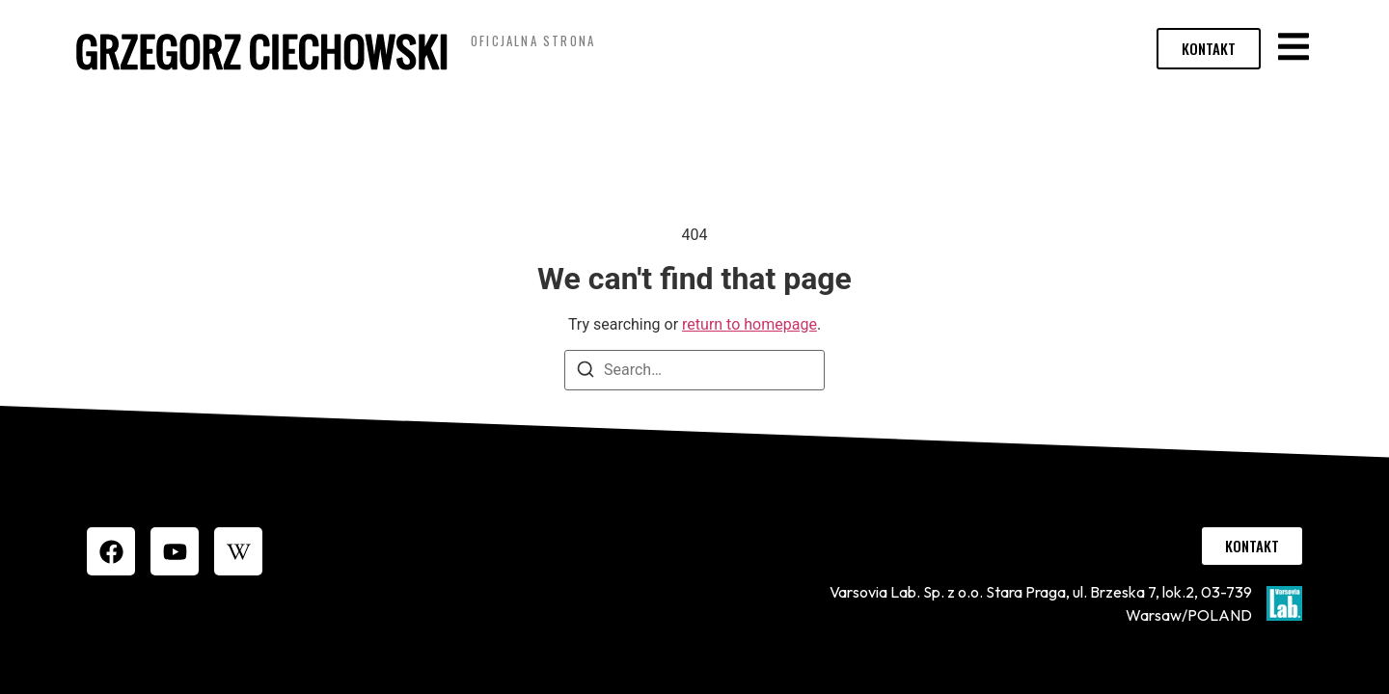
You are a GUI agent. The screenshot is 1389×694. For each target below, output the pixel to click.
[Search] (585, 372)
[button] (1293, 46)
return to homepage (749, 324)
